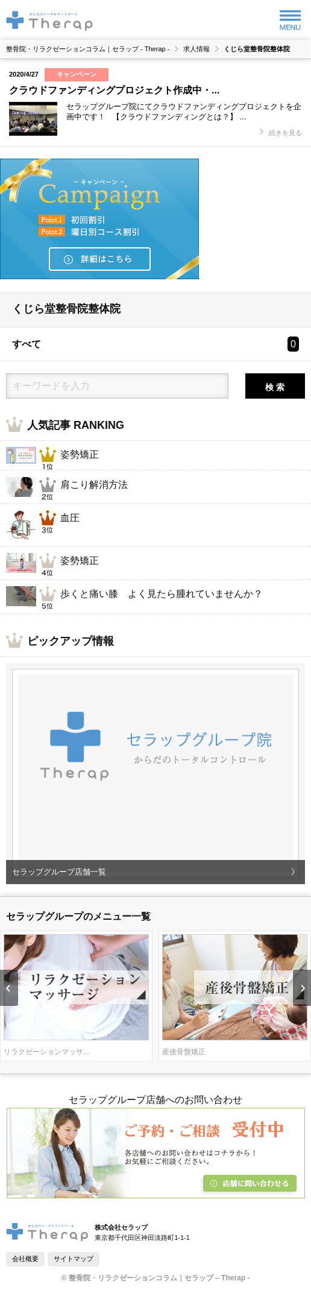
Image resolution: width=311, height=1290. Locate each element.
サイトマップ (73, 1258)
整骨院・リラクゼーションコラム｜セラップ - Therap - (87, 49)
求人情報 (196, 49)
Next (302, 988)
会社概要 (25, 1258)
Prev (9, 988)
